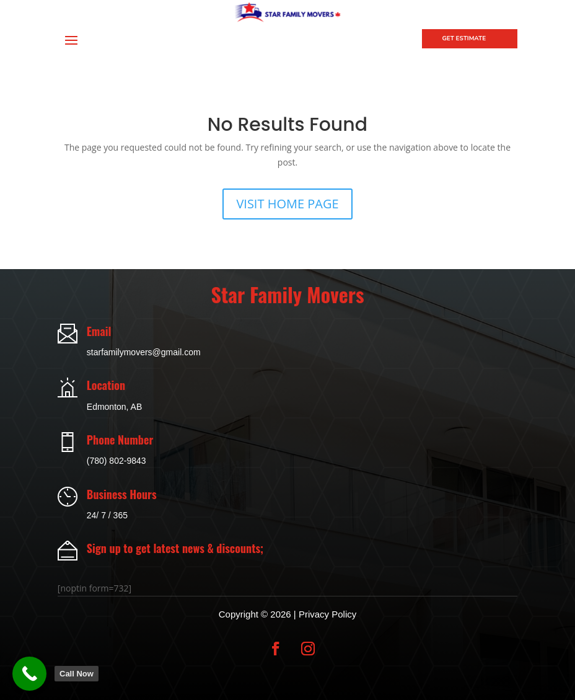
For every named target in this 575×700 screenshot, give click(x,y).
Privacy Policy (327, 614)
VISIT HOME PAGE (287, 203)
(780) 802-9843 (116, 461)
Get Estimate (464, 38)
